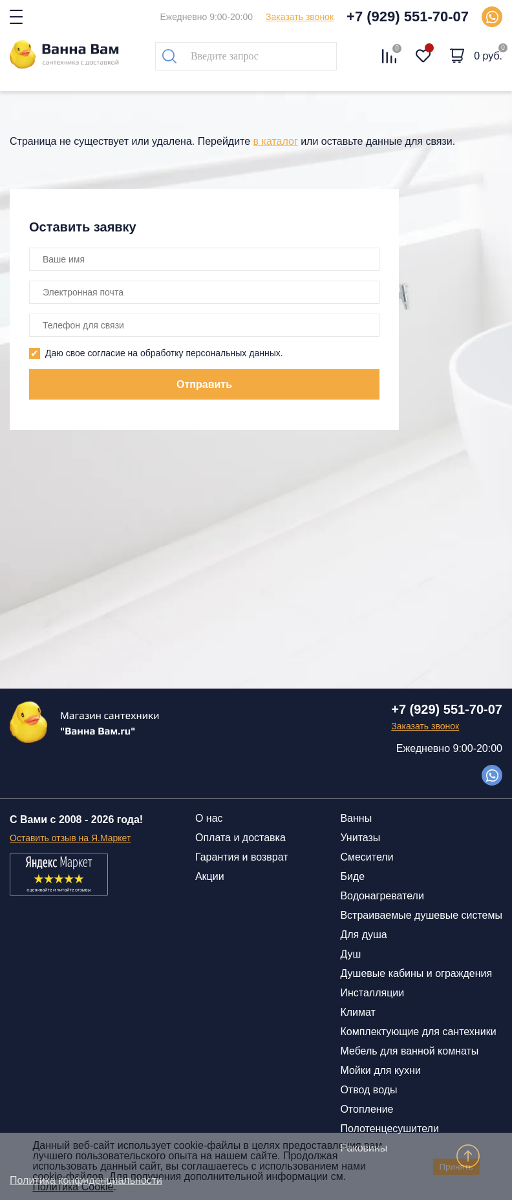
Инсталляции (372, 992)
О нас (209, 818)
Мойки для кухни (380, 1070)
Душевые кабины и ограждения (416, 973)
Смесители (366, 857)
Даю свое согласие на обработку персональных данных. (164, 353)
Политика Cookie (72, 1186)
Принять (456, 1167)
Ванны (356, 818)
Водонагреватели (381, 895)
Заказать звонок (300, 17)
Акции (209, 876)
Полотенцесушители (389, 1128)
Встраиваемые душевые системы (421, 915)
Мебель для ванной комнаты (409, 1050)
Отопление (366, 1109)
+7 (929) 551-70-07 (408, 16)
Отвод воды (368, 1089)
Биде (352, 876)
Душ (350, 953)
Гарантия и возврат (241, 857)
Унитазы (360, 837)
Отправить (204, 384)
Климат (357, 1012)
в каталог (275, 141)
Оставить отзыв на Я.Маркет (70, 838)
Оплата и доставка (240, 837)
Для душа (363, 934)
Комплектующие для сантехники (418, 1031)
